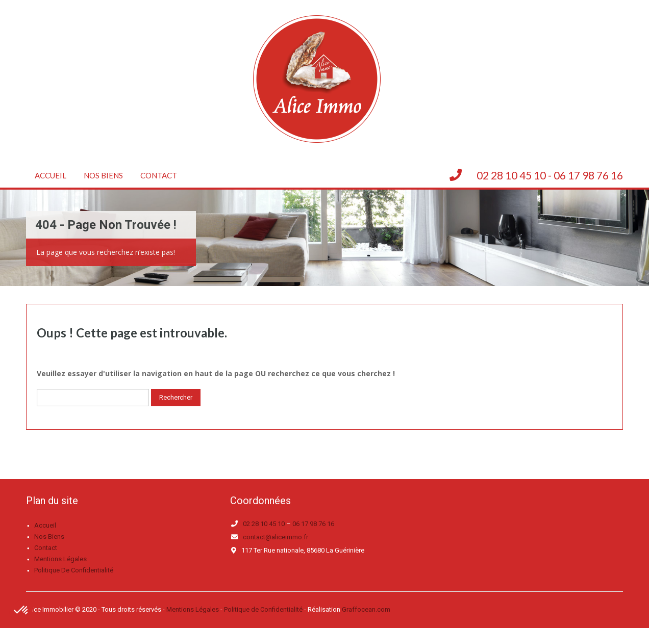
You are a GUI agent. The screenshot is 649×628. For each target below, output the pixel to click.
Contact (158, 175)
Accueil (50, 175)
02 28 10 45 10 (264, 524)
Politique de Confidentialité (263, 609)
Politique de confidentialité (73, 570)
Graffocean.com (366, 609)
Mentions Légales (192, 609)
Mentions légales (60, 559)
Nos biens (103, 175)
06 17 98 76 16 (313, 524)
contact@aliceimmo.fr (275, 537)
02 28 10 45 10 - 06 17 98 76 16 (550, 175)
